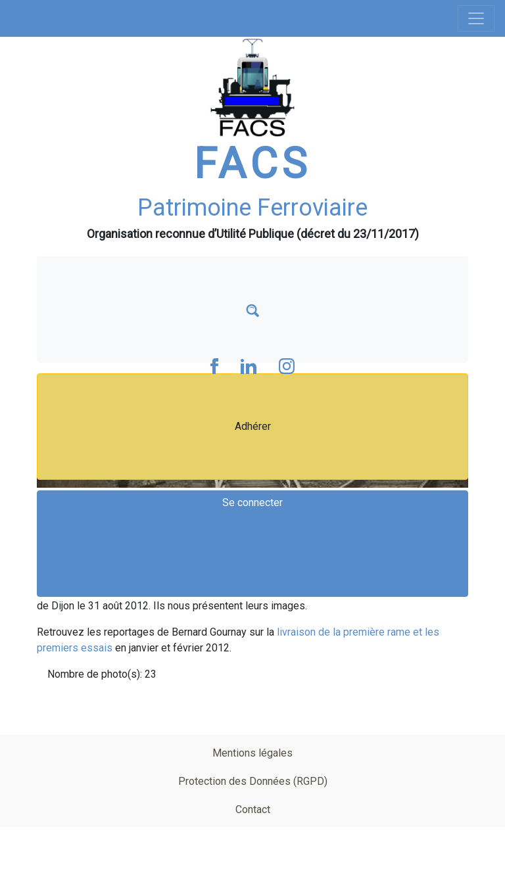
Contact (252, 809)
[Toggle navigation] (476, 18)
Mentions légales (252, 753)
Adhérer (253, 426)
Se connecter (252, 502)
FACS (252, 164)
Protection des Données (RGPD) (252, 781)
